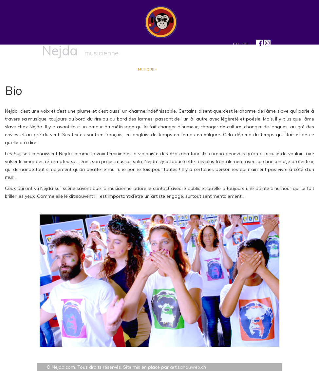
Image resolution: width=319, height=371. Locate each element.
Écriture (116, 69)
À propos (88, 69)
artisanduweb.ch (188, 367)
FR (236, 44)
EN (245, 44)
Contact (210, 69)
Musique (146, 69)
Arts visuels (177, 69)
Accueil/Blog (57, 69)
